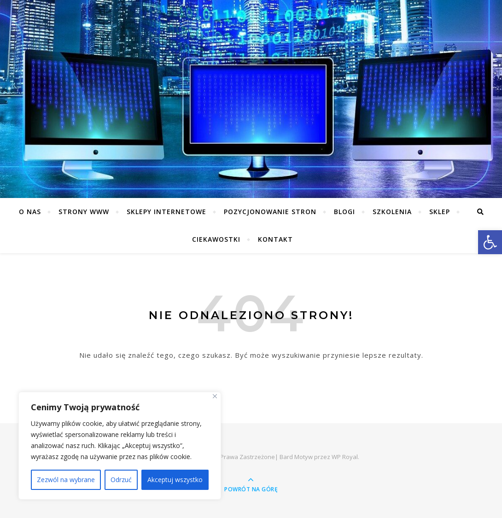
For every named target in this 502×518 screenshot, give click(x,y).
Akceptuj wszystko (175, 479)
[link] (490, 242)
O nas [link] (30, 211)
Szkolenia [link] (392, 211)
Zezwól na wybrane (66, 479)
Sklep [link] (439, 211)
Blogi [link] (344, 211)
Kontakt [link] (275, 239)
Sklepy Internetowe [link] (166, 211)
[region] (119, 446)
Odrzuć (121, 479)
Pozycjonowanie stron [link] (270, 211)
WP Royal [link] (345, 457)
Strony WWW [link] (83, 211)
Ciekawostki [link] (216, 239)
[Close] (215, 396)
